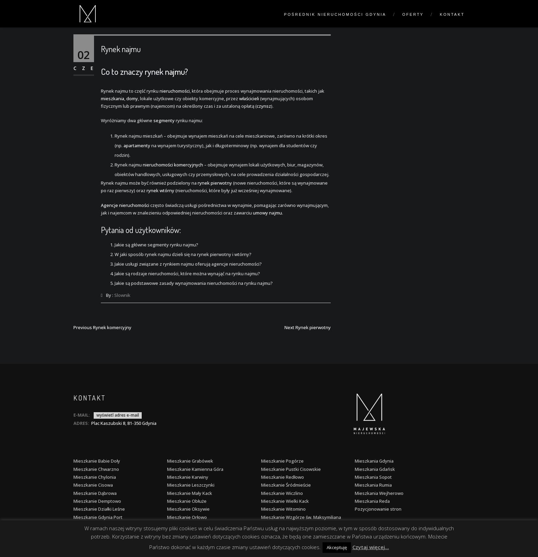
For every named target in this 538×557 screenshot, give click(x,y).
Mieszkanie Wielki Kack (285, 501)
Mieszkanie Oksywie (188, 509)
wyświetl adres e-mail (117, 415)
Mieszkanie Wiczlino (282, 493)
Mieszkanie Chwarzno (96, 469)
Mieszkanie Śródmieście (286, 485)
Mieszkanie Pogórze (282, 461)
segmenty (164, 120)
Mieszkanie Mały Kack (189, 493)
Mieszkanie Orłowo (187, 517)
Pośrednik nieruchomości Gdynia (335, 14)
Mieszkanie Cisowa (93, 485)
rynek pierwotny (215, 183)
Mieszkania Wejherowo (379, 493)
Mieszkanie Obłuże (187, 501)
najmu (175, 71)
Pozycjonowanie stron (378, 509)
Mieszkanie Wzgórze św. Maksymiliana (301, 517)
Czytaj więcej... (370, 547)
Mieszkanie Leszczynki (190, 485)
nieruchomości (175, 91)
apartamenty (137, 145)
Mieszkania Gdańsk (375, 469)
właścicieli (249, 98)
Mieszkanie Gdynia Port (97, 517)
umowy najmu (267, 213)
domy (132, 98)
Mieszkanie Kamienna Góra (195, 469)
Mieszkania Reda (372, 501)
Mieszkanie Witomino (283, 509)
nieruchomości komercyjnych (173, 165)
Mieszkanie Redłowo (282, 477)
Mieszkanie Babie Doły (96, 461)
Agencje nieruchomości (125, 205)
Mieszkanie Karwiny (187, 477)
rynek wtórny (160, 190)
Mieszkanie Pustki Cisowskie (291, 469)
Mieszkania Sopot (373, 477)
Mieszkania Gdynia (374, 461)
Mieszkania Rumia (373, 485)
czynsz (264, 106)
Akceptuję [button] (337, 547)
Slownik (122, 295)
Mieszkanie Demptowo (97, 501)
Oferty (413, 14)
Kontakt (452, 14)
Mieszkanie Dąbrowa (95, 493)
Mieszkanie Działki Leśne (99, 509)
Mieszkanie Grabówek (190, 461)
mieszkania (112, 98)
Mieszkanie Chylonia (94, 477)
